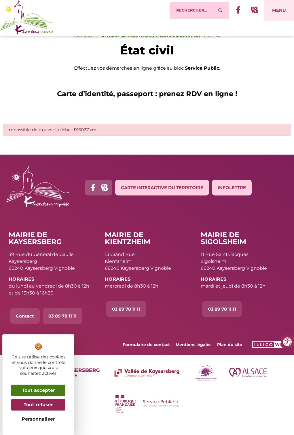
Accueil (109, 47)
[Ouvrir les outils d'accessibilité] (287, 341)
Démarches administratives (170, 47)
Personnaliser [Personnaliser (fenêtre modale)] (38, 419)
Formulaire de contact (146, 356)
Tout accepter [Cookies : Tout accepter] (38, 390)
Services (129, 47)
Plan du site (229, 356)
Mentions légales (193, 356)
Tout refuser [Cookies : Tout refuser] (38, 404)
